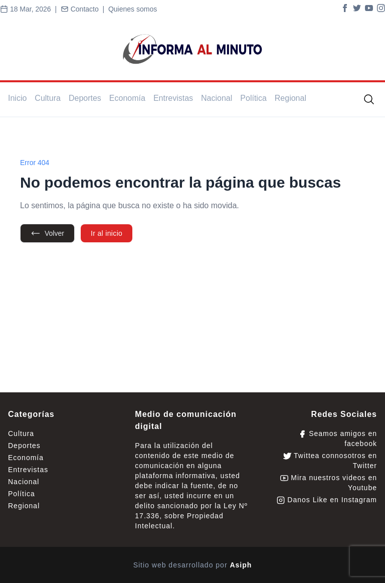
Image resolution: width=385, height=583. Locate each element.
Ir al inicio (106, 233)
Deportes (85, 98)
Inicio (17, 98)
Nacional (216, 98)
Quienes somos (132, 9)
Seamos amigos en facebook (337, 438)
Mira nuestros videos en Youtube (328, 483)
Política (253, 98)
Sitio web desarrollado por (192, 565)
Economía (127, 98)
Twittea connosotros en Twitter (330, 461)
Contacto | (84, 9)
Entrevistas (173, 98)
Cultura (48, 98)
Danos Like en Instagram (327, 500)
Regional (290, 98)
